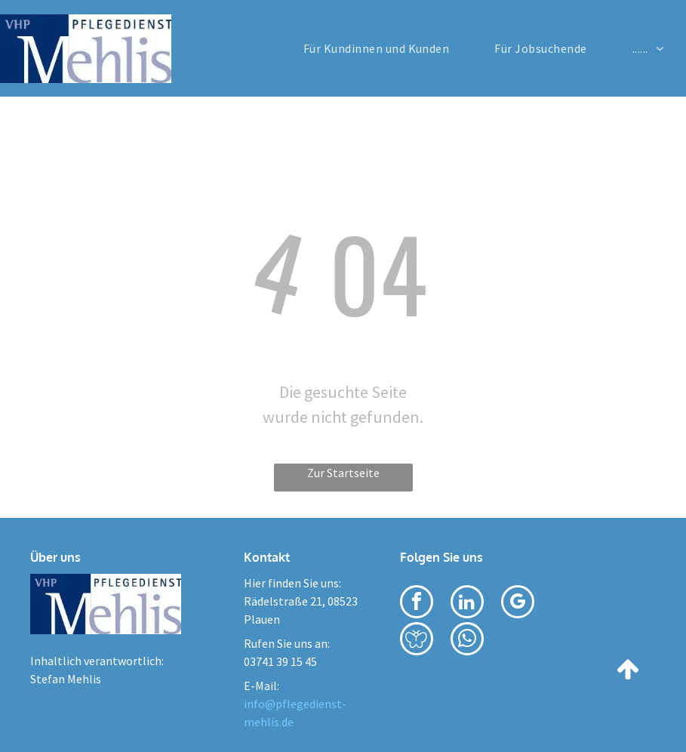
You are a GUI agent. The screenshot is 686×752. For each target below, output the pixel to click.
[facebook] (416, 603)
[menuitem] (376, 48)
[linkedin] (467, 603)
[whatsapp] (467, 640)
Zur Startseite (343, 472)
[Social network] (416, 640)
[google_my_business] (517, 603)
